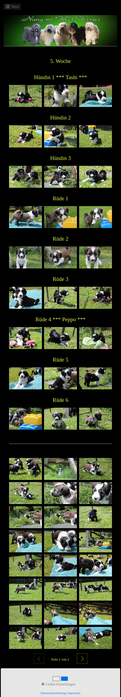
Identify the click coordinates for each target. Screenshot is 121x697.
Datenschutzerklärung (53, 693)
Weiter (82, 658)
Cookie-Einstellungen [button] (58, 684)
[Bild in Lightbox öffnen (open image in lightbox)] (25, 96)
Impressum (74, 693)
